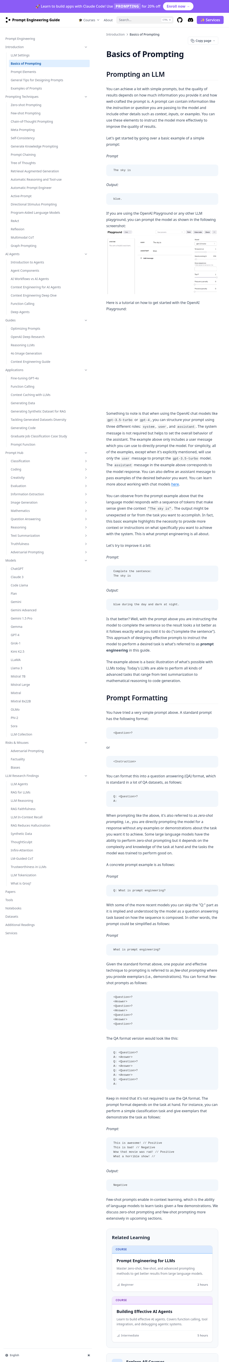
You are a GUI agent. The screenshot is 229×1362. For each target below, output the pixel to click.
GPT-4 (15, 706)
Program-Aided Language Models (30, 243)
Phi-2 (14, 789)
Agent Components (25, 304)
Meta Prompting (23, 135)
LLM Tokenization (23, 951)
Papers (10, 967)
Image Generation (30, 573)
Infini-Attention (22, 926)
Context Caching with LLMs (26, 444)
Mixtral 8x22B (21, 772)
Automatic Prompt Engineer (24, 209)
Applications (27, 417)
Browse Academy (107, 1266)
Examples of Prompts (26, 89)
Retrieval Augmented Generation (26, 183)
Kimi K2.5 (17, 722)
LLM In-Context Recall (26, 888)
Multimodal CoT (22, 271)
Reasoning (30, 598)
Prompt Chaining (23, 164)
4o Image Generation (26, 396)
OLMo (15, 780)
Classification (30, 527)
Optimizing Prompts (25, 371)
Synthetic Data (21, 909)
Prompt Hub (27, 519)
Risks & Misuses (27, 813)
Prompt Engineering (20, 34)
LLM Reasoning (22, 871)
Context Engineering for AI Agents (28, 322)
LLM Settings (20, 51)
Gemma (16, 697)
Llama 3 (16, 739)
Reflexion (17, 262)
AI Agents (27, 287)
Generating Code (23, 489)
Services (11, 1009)
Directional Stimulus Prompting (25, 230)
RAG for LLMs (20, 863)
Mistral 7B (18, 747)
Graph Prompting (23, 279)
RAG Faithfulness (23, 880)
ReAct (15, 254)
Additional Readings (20, 1000)
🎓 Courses (89, 20)
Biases (15, 838)
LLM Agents (19, 855)
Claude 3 (17, 648)
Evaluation (30, 552)
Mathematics (30, 581)
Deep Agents (20, 355)
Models (27, 631)
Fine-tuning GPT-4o (25, 425)
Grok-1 (16, 714)
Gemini (16, 673)
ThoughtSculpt (21, 917)
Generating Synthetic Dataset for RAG (26, 465)
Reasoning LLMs (23, 388)
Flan (14, 664)
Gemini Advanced (23, 681)
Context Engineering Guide (26, 406)
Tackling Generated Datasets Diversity (25, 478)
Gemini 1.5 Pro (21, 689)
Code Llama (19, 656)
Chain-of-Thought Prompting (23, 124)
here (153, 456)
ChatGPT (17, 639)
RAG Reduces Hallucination (20, 898)
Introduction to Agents (27, 295)
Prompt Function (23, 511)
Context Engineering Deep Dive (30, 335)
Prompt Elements (23, 67)
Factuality (18, 830)
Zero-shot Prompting (26, 105)
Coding (30, 535)
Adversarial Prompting (30, 623)
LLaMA (16, 731)
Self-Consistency (23, 143)
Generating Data (23, 455)
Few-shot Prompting (25, 113)
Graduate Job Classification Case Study (29, 500)
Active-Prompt (21, 220)
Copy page (203, 40)
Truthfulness (30, 615)
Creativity (30, 544)
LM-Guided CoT (22, 934)
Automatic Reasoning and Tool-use (30, 196)
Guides (27, 363)
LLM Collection (21, 805)
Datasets (11, 992)
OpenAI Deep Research (28, 379)
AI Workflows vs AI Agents (30, 312)
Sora (14, 797)
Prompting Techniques (27, 97)
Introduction (27, 43)
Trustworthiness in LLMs (28, 942)
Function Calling (22, 346)
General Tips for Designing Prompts (25, 78)
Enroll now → (178, 6)
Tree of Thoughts (23, 173)
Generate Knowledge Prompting (26, 153)
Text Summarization (30, 606)
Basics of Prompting (26, 59)
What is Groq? (21, 959)
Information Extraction (30, 562)
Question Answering (30, 590)
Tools (9, 975)
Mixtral (16, 764)
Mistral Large (20, 755)
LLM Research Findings (27, 847)
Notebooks (13, 984)
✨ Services (210, 19)
